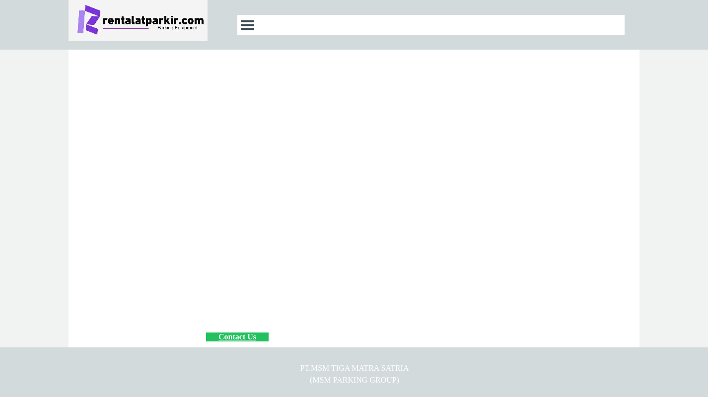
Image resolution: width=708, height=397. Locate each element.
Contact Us (237, 336)
